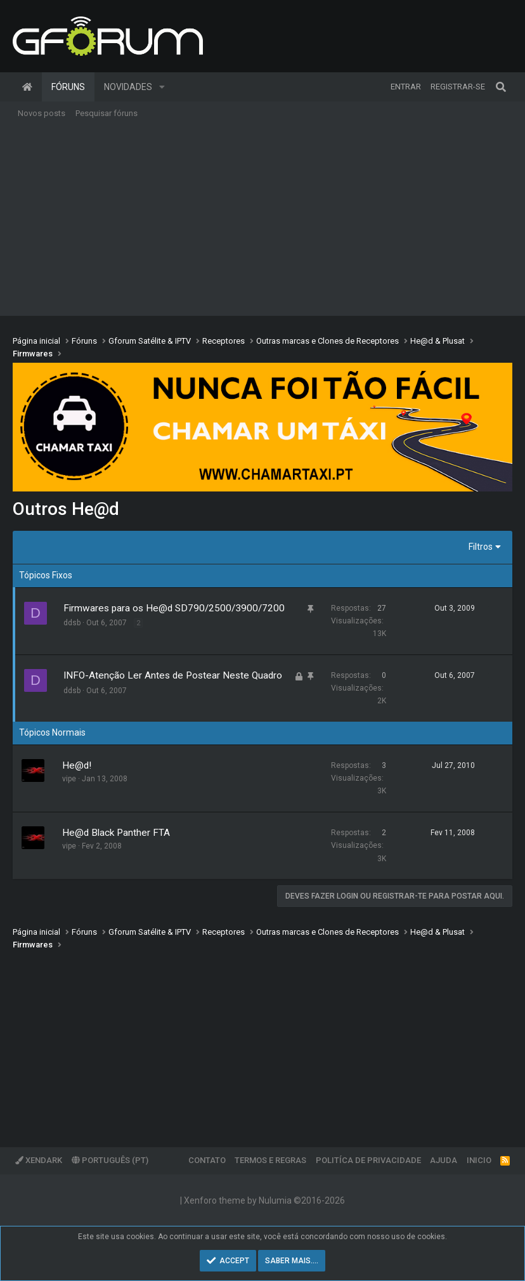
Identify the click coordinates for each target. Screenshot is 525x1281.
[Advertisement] (262, 220)
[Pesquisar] (500, 86)
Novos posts (41, 113)
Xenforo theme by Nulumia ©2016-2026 (264, 1200)
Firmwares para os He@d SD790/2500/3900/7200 (174, 608)
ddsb (72, 622)
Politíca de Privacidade (368, 1160)
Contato (207, 1160)
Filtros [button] (481, 547)
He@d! (76, 765)
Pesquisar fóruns (106, 113)
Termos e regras (270, 1160)
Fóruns (68, 87)
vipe (69, 778)
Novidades (128, 87)
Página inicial (27, 86)
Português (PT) (110, 1160)
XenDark (38, 1160)
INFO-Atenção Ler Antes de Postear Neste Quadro (172, 675)
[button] (162, 86)
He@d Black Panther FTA (116, 832)
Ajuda (443, 1160)
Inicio (479, 1160)
